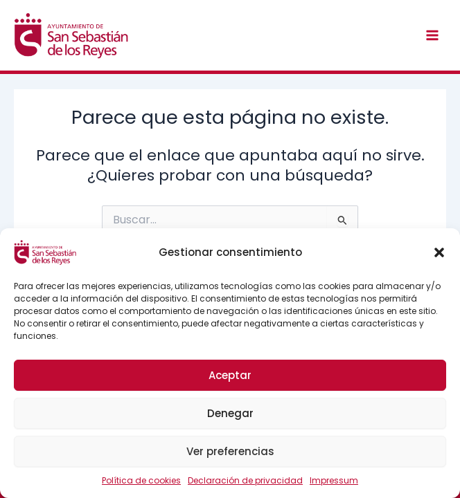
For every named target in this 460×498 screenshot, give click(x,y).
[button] (439, 252)
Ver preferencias (230, 451)
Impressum (334, 480)
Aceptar (230, 375)
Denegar (230, 413)
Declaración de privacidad (245, 480)
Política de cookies (141, 480)
